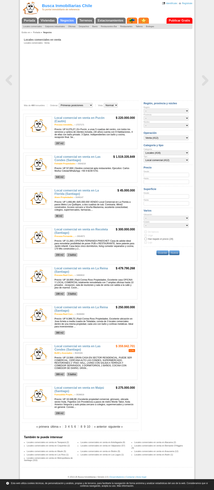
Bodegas (150, 26)
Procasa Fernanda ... (65, 236)
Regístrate (187, 3)
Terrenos (86, 20)
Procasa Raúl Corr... (64, 275)
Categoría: (148, 149)
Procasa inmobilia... (64, 125)
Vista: (100, 105)
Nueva (174, 252)
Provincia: (148, 115)
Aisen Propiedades (64, 197)
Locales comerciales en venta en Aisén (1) (153, 455)
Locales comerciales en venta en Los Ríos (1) (48, 455)
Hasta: (146, 178)
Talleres (139, 26)
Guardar (162, 252)
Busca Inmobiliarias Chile (67, 5)
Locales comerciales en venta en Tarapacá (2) (48, 442)
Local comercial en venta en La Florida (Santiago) (77, 192)
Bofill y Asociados (63, 353)
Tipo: (146, 157)
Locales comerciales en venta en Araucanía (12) (156, 451)
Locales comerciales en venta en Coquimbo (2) (48, 446)
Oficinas (72, 26)
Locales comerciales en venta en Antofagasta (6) (102, 442)
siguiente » (115, 426)
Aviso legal (141, 477)
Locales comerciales (32, 26)
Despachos (84, 26)
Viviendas (48, 20)
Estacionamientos (110, 20)
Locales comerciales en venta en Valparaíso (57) (102, 446)
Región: (147, 107)
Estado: (147, 222)
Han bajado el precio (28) (160, 239)
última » (55, 426)
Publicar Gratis (179, 20)
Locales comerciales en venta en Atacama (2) (155, 442)
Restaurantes (126, 26)
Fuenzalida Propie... (64, 394)
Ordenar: (54, 105)
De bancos (153, 232)
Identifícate (171, 3)
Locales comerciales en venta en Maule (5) (46, 451)
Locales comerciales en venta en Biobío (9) (100, 451)
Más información (125, 486)
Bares (95, 26)
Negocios (67, 20)
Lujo (150, 242)
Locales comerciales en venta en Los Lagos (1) (102, 455)
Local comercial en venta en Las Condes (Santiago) (78, 158)
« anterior (100, 426)
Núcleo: (147, 122)
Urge (150, 235)
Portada (29, 20)
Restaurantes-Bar (109, 26)
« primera (42, 426)
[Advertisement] (108, 72)
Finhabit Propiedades (65, 163)
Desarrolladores (117, 477)
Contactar (130, 477)
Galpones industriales (55, 26)
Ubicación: (148, 215)
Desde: (147, 172)
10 (88, 426)
